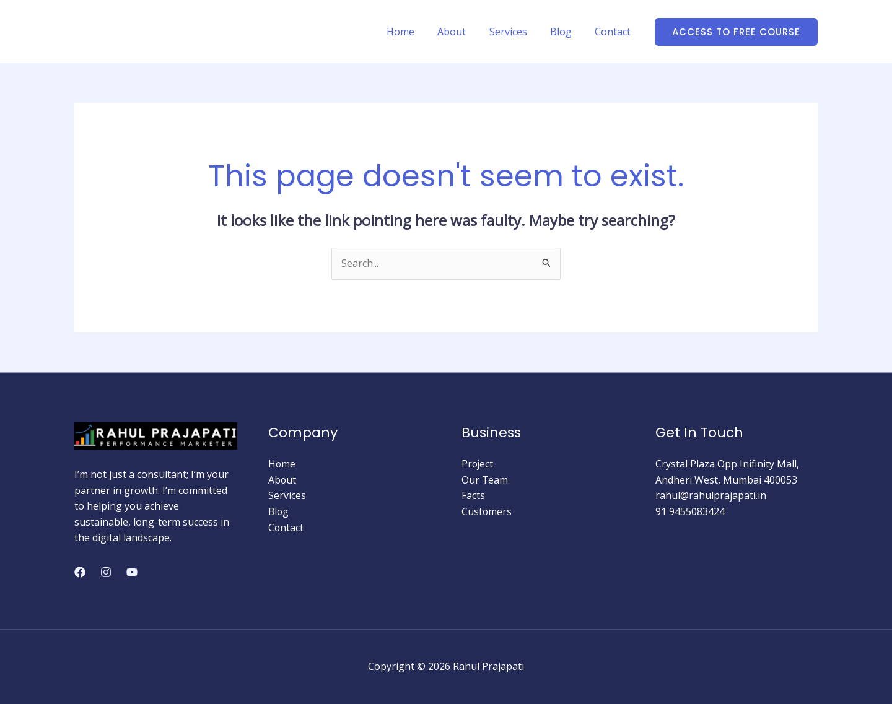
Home (415, 31)
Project (477, 464)
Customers (486, 511)
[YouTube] (132, 572)
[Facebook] (79, 572)
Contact (614, 31)
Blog (566, 31)
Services (516, 31)
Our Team (485, 480)
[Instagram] (106, 572)
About (463, 31)
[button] (736, 32)
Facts (473, 495)
